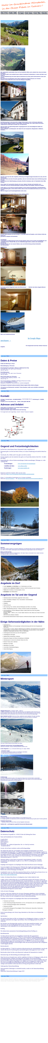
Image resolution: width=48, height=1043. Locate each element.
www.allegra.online (22, 466)
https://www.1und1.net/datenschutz (9, 874)
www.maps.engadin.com (23, 468)
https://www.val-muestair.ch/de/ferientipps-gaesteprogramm (20, 474)
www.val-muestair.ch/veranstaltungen (26, 463)
